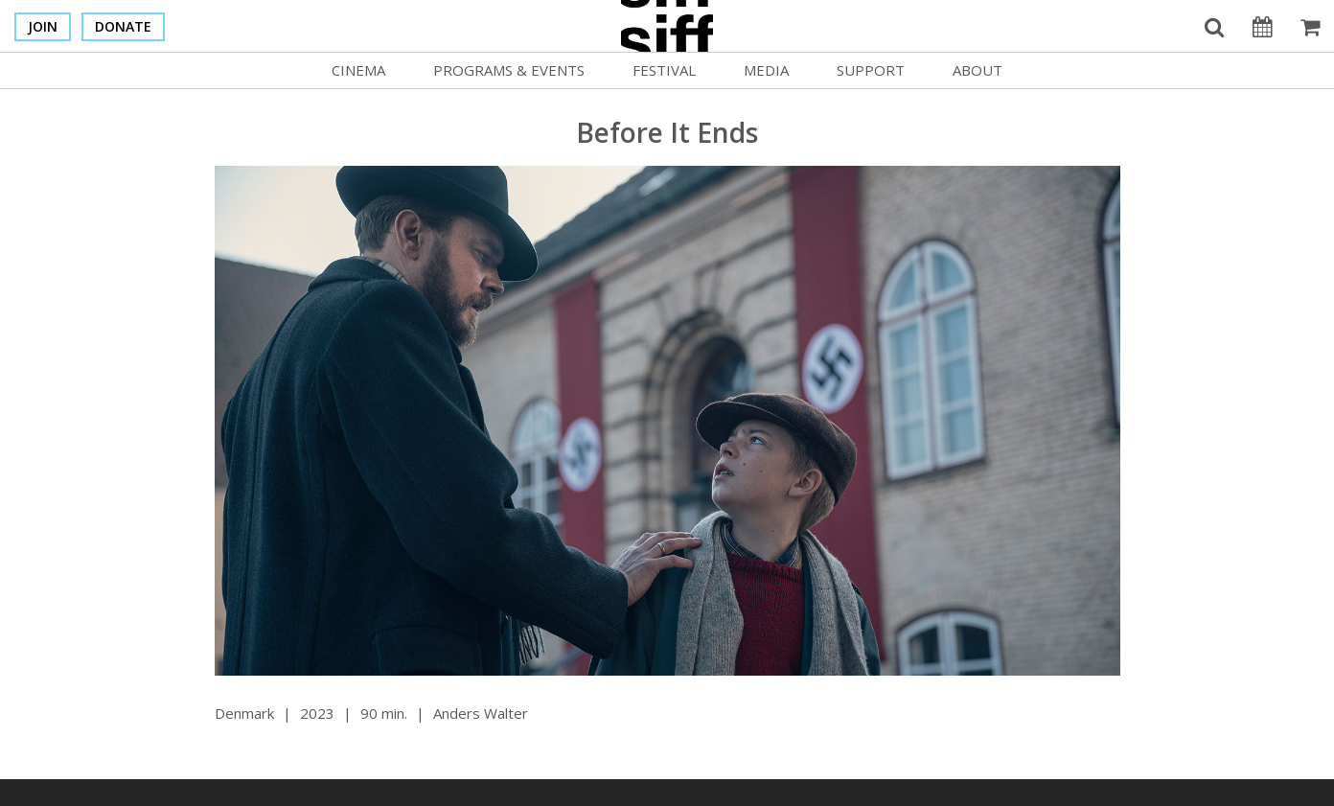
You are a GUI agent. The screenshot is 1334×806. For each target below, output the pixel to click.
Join (43, 26)
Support (871, 70)
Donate (123, 26)
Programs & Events (509, 70)
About (977, 70)
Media (766, 70)
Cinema (358, 70)
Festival (664, 70)
